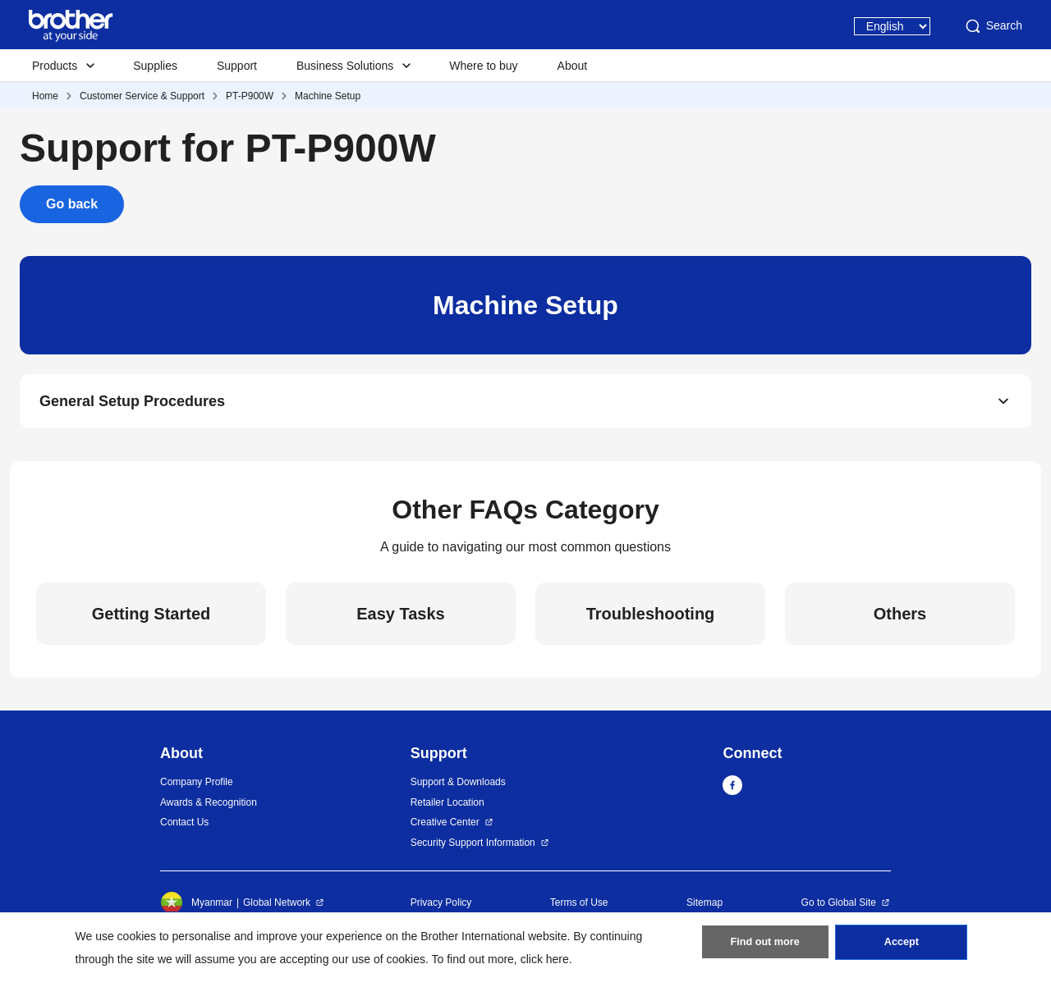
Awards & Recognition (208, 806)
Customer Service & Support (142, 96)
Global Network (276, 907)
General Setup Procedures (132, 403)
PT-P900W (249, 96)
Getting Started (151, 619)
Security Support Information (473, 846)
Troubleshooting (650, 619)
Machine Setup (327, 96)
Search (992, 26)
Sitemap (704, 907)
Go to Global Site (838, 907)
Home (45, 96)
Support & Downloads (458, 787)
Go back (72, 204)
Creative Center (445, 827)
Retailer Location (447, 806)
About (573, 65)
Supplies (155, 65)
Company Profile (196, 787)
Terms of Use (579, 907)
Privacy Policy (441, 907)
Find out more (765, 947)
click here (545, 959)
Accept (901, 947)
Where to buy (483, 65)
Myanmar (196, 907)
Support (237, 65)
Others (900, 619)
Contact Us (184, 827)
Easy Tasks (400, 619)
